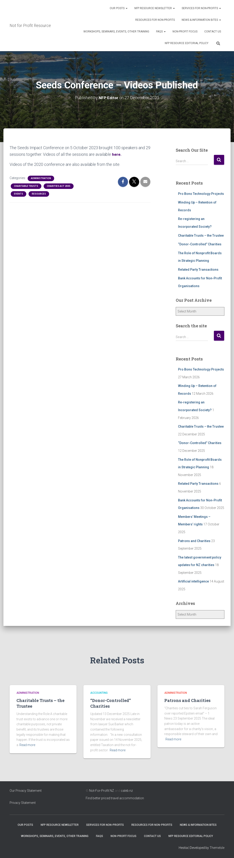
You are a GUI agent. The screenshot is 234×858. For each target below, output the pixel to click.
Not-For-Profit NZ (101, 790)
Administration (41, 178)
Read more (27, 745)
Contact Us (212, 31)
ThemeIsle (217, 848)
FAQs (161, 31)
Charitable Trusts (26, 186)
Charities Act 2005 (58, 186)
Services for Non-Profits (201, 8)
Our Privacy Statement (26, 790)
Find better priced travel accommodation (115, 798)
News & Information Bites (201, 19)
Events (18, 194)
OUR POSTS (119, 8)
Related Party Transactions (198, 269)
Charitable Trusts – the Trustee (201, 235)
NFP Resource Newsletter (154, 8)
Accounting (99, 692)
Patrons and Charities (194, 541)
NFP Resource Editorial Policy (186, 43)
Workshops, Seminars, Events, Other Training (116, 31)
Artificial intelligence (193, 581)
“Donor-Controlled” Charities (199, 244)
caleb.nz (127, 790)
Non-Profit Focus (185, 31)
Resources (39, 194)
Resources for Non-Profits (155, 19)
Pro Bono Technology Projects (201, 194)
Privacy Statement (23, 803)
